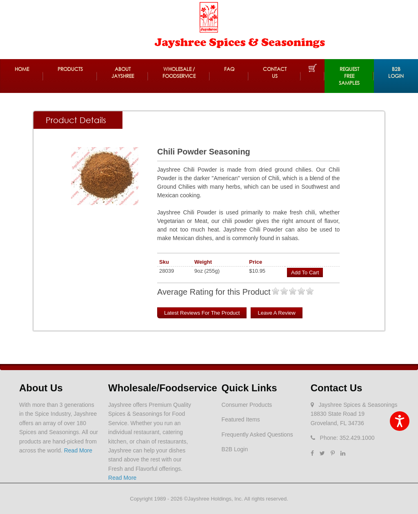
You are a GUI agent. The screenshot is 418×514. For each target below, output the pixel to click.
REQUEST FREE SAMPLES (349, 76)
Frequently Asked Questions (257, 434)
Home (22, 69)
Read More (78, 450)
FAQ (229, 69)
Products (70, 69)
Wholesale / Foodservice (179, 72)
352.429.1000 (357, 438)
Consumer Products (247, 404)
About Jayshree (122, 72)
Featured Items (241, 419)
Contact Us (275, 72)
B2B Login (396, 72)
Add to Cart (305, 272)
